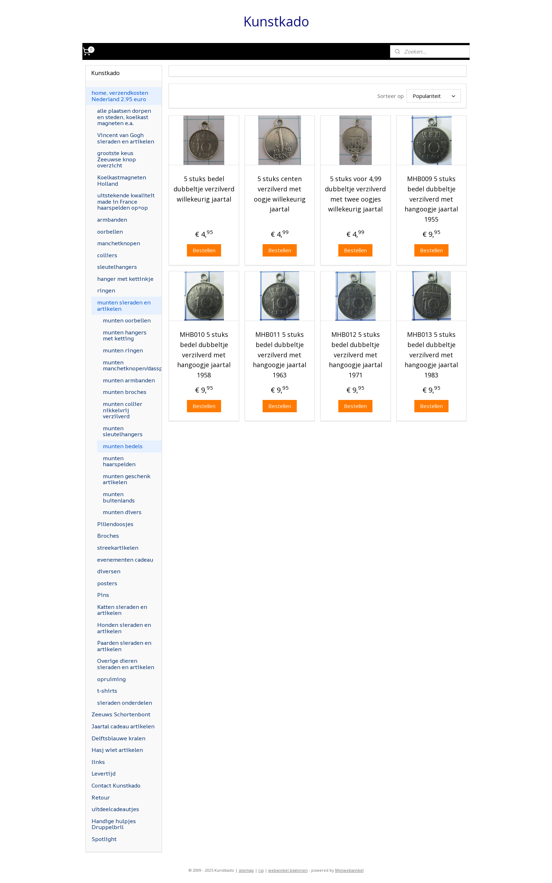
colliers (107, 255)
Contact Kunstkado (116, 785)
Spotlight (104, 839)
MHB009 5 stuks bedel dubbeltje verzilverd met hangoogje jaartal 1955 (431, 198)
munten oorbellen (127, 320)
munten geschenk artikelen (126, 479)
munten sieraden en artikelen (124, 305)
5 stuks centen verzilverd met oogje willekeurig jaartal (280, 193)
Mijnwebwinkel (349, 870)
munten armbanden (129, 380)
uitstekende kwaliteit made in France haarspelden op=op (126, 201)
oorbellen (110, 231)
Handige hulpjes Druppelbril (114, 824)
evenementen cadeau (125, 559)
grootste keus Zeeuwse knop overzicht (116, 159)
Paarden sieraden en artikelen (124, 646)
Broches (108, 535)
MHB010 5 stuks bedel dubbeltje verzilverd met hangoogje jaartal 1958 (204, 354)
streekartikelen (117, 547)
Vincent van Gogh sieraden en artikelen (125, 138)
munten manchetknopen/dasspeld (132, 365)
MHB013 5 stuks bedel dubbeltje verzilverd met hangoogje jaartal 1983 (431, 354)
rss (261, 870)
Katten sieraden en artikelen (122, 610)
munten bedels (123, 446)
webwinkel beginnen (288, 870)
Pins (103, 595)
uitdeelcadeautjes (115, 809)
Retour (101, 797)
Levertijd (103, 773)
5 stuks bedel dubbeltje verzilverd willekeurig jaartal (203, 188)
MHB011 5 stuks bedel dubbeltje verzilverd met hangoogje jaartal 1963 (279, 354)
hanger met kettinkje (125, 279)
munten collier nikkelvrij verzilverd (122, 410)
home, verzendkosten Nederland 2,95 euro (120, 96)
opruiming (111, 679)
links (98, 762)
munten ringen (123, 350)
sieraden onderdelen (124, 702)
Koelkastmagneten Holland (121, 180)
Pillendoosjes (115, 524)
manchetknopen (118, 243)
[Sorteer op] (433, 95)
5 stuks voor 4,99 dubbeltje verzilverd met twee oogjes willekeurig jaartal (355, 193)
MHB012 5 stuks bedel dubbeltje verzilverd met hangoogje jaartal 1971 (355, 354)
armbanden (112, 219)
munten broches (124, 392)
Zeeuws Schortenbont (121, 714)
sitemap (246, 870)
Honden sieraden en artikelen (124, 628)
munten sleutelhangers (123, 431)
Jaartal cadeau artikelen (123, 726)
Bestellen (203, 250)
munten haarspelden (119, 461)
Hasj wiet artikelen (117, 750)
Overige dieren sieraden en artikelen (125, 664)
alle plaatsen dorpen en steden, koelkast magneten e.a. (124, 117)
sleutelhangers (117, 267)
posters (107, 583)
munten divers (122, 512)
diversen (108, 571)
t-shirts (107, 690)
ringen (106, 290)
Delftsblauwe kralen (118, 738)
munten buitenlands (119, 497)
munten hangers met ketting (124, 335)
